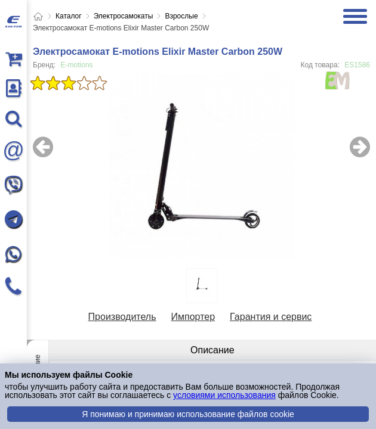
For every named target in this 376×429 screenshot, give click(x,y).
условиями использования (224, 395)
